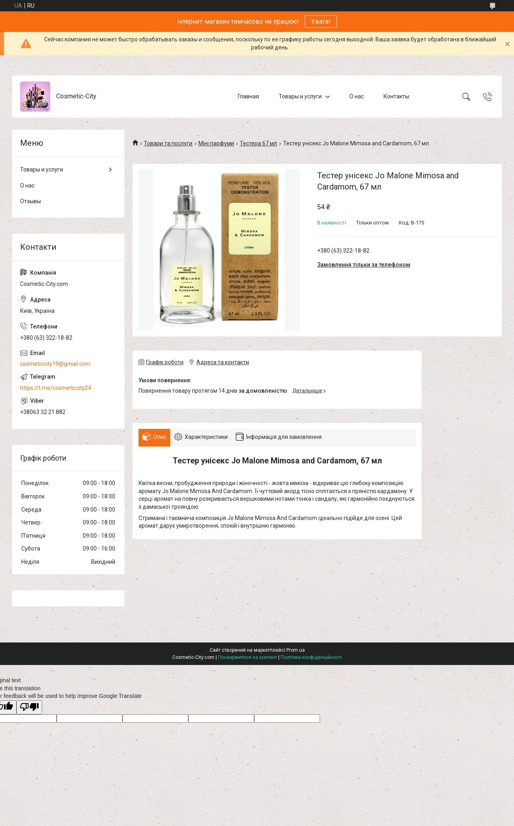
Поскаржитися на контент (247, 657)
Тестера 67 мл (258, 143)
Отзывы (30, 201)
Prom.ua (295, 650)
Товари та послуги (168, 143)
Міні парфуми (216, 143)
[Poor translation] (29, 707)
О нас (356, 96)
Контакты (396, 96)
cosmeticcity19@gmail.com (55, 364)
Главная (248, 96)
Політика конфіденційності (311, 657)
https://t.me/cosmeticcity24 (55, 388)
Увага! (320, 21)
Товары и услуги (300, 96)
